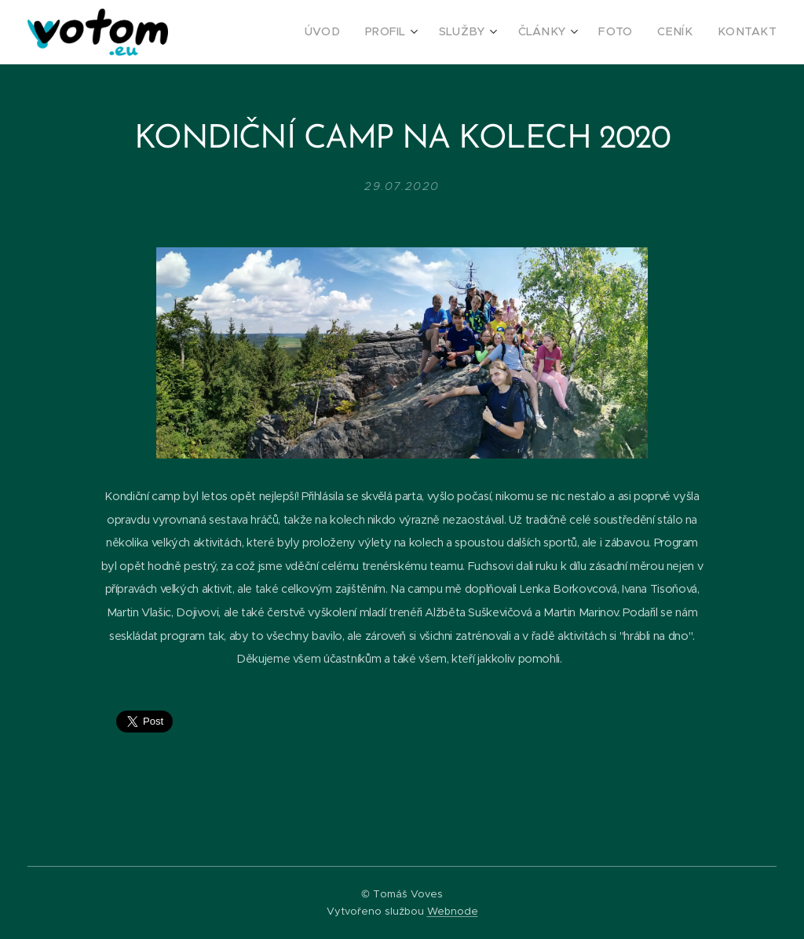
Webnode (452, 911)
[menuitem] (355, 32)
